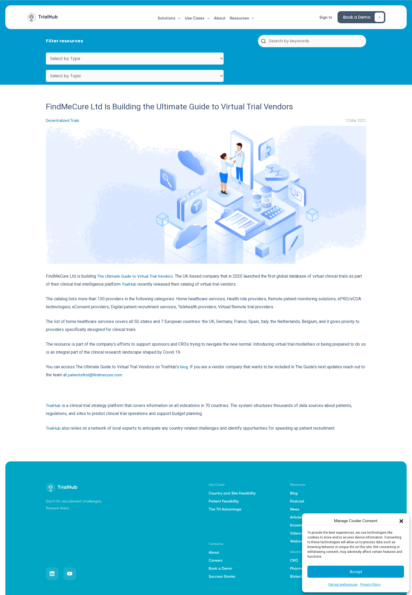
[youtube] (70, 539)
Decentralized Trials (62, 86)
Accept (356, 571)
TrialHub (129, 249)
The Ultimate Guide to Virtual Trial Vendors (136, 241)
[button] (401, 521)
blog (184, 332)
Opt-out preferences (343, 584)
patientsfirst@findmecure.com (96, 340)
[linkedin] (52, 539)
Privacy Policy (370, 584)
